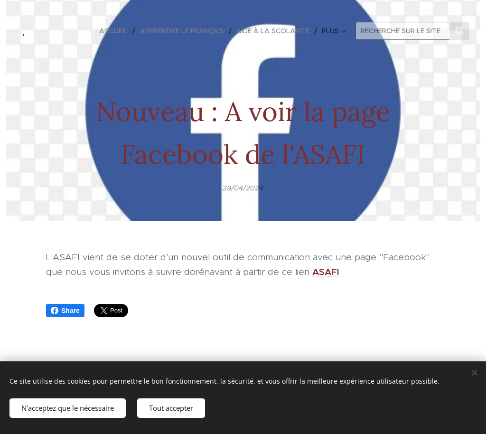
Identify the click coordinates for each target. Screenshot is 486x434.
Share (65, 310)
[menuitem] (116, 31)
